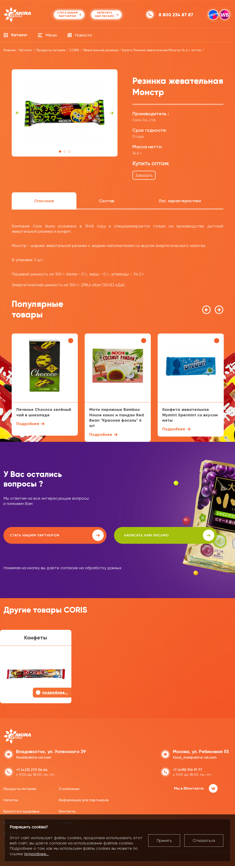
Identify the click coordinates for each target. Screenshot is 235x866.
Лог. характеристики (180, 200)
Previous (17, 112)
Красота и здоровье (21, 810)
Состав (106, 200)
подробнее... (36, 853)
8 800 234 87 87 (176, 14)
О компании (69, 788)
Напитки (10, 799)
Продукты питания (19, 788)
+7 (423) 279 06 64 (32, 769)
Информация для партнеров (84, 799)
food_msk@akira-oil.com (195, 756)
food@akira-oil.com (33, 756)
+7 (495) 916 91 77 (187, 769)
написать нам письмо (133, 535)
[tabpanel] (64, 113)
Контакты (67, 810)
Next (111, 112)
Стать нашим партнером (44, 535)
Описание (44, 200)
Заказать (144, 175)
